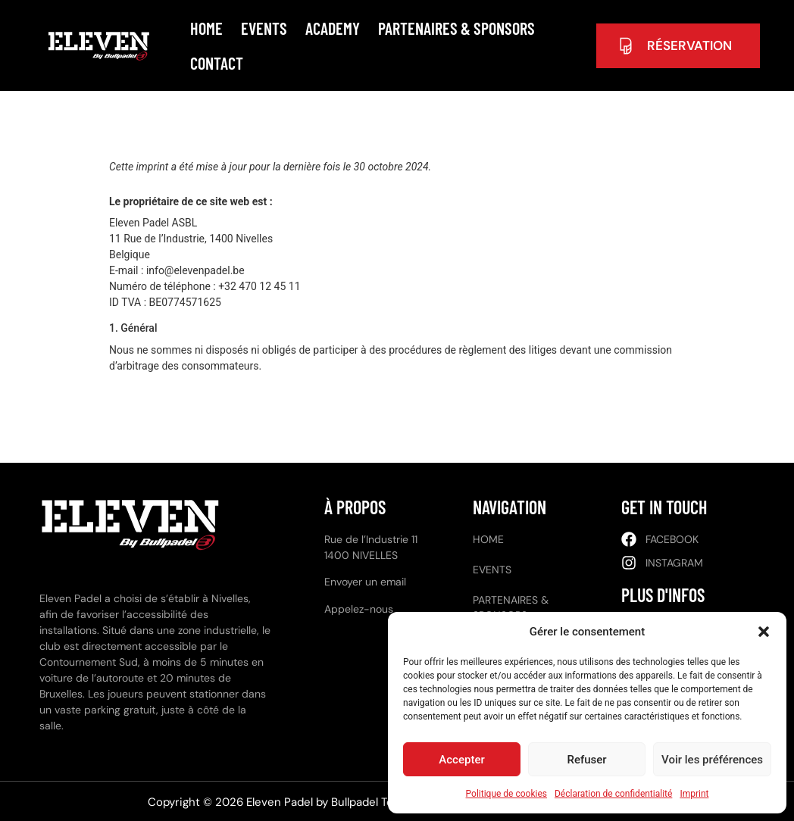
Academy (332, 28)
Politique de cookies (506, 793)
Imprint (694, 793)
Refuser (586, 759)
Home (206, 28)
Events (264, 28)
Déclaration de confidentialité (613, 793)
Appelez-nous (358, 609)
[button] (763, 631)
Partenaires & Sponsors (456, 28)
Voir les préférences (712, 759)
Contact (216, 63)
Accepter (461, 759)
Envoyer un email (365, 581)
